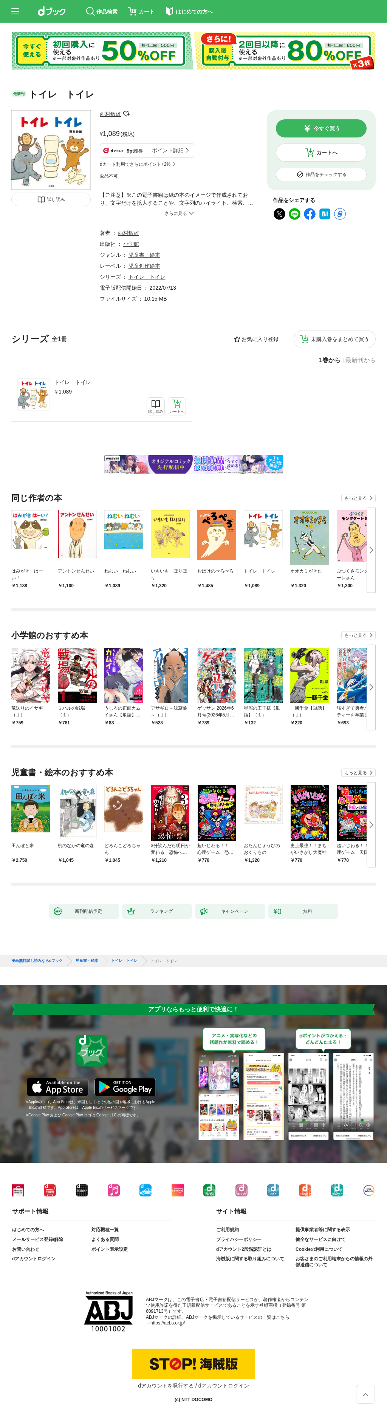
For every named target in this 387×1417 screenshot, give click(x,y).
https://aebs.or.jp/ (167, 1323)
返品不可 (109, 176)
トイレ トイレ (72, 382)
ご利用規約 (227, 1229)
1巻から (330, 360)
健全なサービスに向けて (320, 1239)
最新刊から (360, 360)
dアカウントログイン (34, 1258)
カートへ (326, 153)
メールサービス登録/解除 (37, 1239)
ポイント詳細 (168, 150)
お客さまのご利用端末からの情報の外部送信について (334, 1261)
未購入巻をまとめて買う (340, 339)
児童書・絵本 (144, 255)
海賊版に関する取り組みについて (250, 1258)
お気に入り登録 (260, 339)
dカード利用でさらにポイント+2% (135, 164)
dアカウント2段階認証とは (243, 1249)
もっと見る (355, 498)
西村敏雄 (110, 114)
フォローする (126, 114)
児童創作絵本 (144, 266)
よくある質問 (105, 1239)
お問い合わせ (25, 1249)
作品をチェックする (326, 174)
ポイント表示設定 (109, 1249)
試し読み (56, 199)
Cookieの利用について (319, 1249)
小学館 (131, 244)
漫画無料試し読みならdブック (37, 961)
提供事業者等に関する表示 (323, 1229)
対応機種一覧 (105, 1229)
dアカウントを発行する (166, 1386)
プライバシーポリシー (239, 1239)
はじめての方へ (28, 1229)
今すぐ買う (327, 128)
